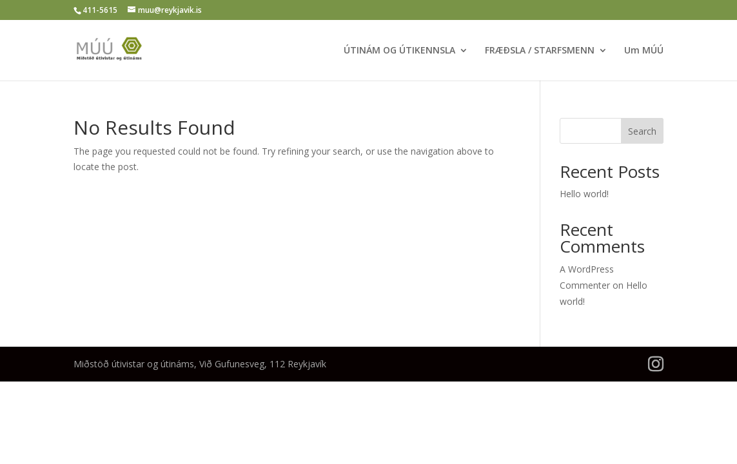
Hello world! (584, 194)
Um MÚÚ (643, 51)
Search (642, 131)
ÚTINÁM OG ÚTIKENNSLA (399, 51)
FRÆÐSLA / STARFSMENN (540, 51)
